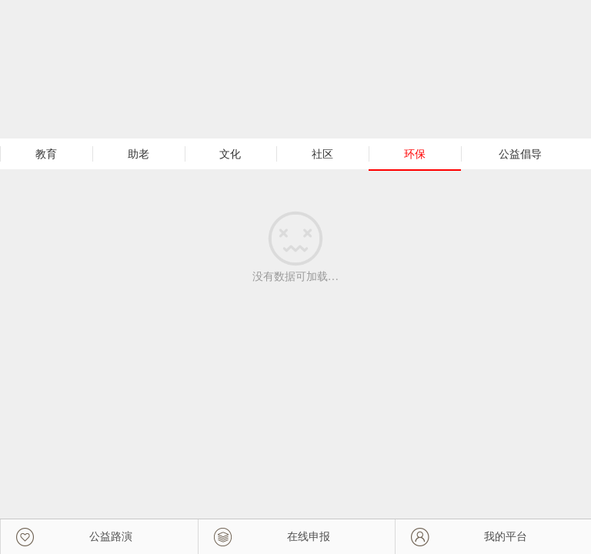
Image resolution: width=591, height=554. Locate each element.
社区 (322, 154)
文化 (230, 154)
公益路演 (110, 536)
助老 (138, 154)
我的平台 (505, 536)
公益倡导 (520, 154)
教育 (46, 154)
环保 (415, 154)
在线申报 (308, 536)
